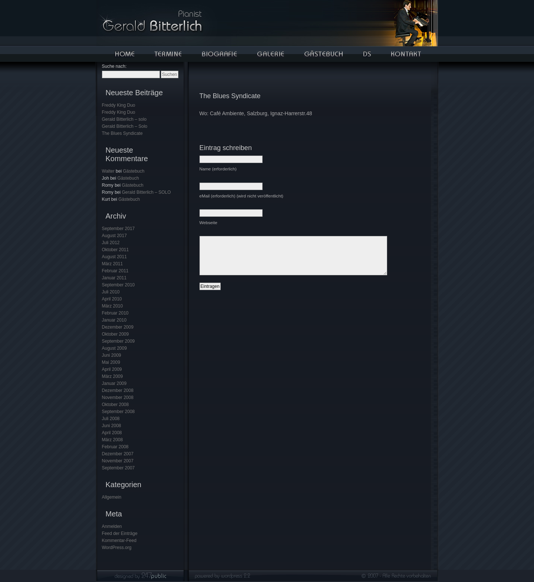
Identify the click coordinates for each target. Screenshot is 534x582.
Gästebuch (323, 53)
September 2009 (118, 341)
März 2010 (112, 306)
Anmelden (112, 526)
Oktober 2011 (115, 249)
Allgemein (112, 497)
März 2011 (112, 263)
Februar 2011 (115, 270)
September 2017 (118, 228)
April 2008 (112, 432)
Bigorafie (219, 53)
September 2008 (118, 411)
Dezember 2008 (118, 390)
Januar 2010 (114, 320)
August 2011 (114, 256)
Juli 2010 (111, 292)
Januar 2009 (114, 383)
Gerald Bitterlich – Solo (125, 126)
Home (124, 53)
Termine (167, 53)
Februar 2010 (115, 313)
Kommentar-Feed (119, 540)
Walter (108, 171)
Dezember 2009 (118, 327)
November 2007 (118, 460)
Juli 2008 (111, 418)
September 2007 (118, 467)
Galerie (270, 53)
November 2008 (118, 397)
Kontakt (405, 53)
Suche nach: (114, 66)
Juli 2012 (111, 242)
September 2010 (118, 284)
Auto (367, 53)
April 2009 (112, 369)
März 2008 (112, 439)
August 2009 (114, 348)
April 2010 (112, 299)
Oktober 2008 (115, 404)
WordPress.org (117, 547)
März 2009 (112, 376)
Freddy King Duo (118, 105)
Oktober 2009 (115, 334)
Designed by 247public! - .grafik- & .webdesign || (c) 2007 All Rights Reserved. (267, 577)
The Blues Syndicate (122, 133)
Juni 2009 (111, 355)
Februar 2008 (115, 446)
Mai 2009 (111, 362)
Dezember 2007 (118, 453)
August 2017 (114, 235)
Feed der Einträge (120, 533)
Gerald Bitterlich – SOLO (146, 192)
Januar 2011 (114, 277)
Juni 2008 (111, 425)
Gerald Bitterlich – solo (124, 119)
